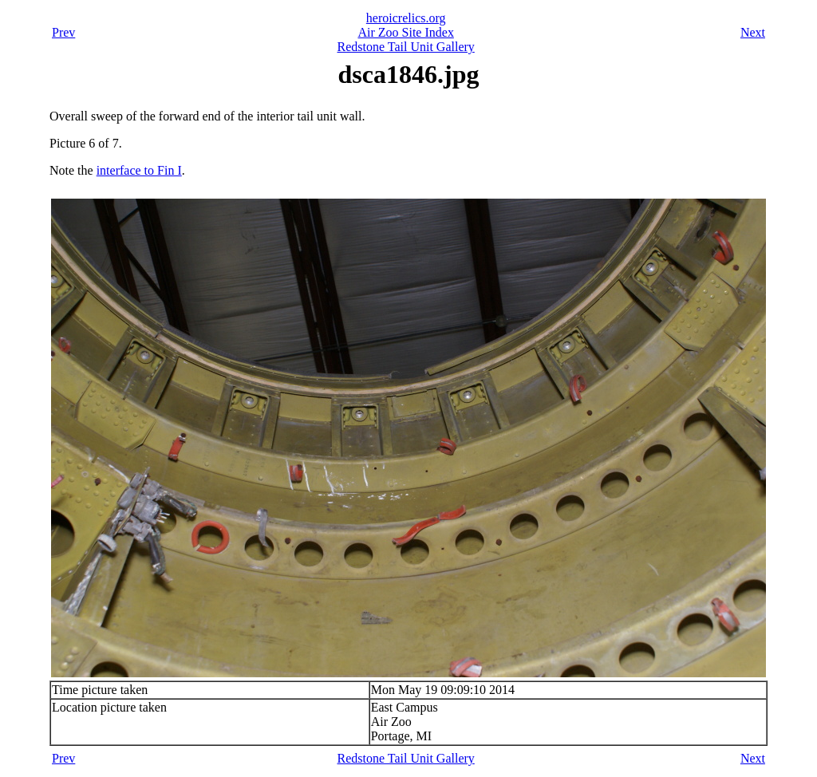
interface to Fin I (139, 170)
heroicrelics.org (406, 18)
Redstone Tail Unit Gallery (406, 46)
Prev (63, 32)
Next (752, 32)
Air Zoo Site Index (405, 32)
